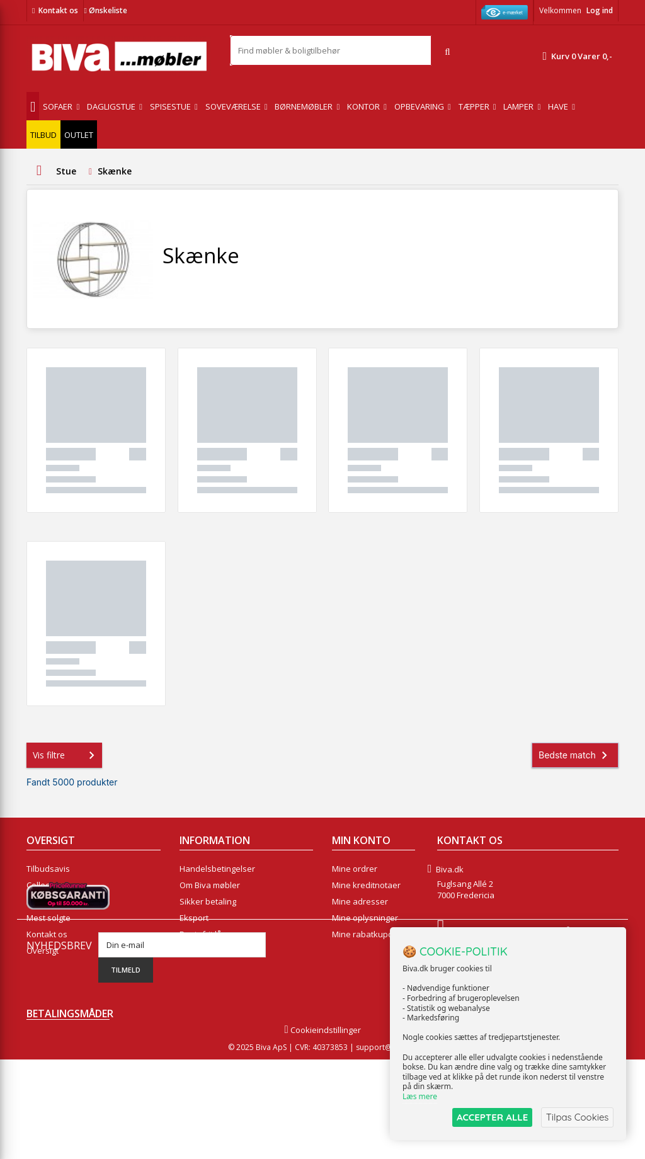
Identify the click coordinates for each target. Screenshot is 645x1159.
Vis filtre (66, 755)
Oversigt (42, 950)
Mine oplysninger (365, 917)
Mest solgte (48, 917)
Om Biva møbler (210, 885)
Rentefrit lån (203, 934)
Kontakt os (58, 10)
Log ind (599, 10)
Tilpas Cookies (576, 1117)
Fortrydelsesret (209, 950)
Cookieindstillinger (322, 1129)
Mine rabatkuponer (369, 934)
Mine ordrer (354, 868)
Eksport (194, 917)
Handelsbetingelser (217, 868)
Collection (45, 885)
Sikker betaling (208, 901)
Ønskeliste (105, 10)
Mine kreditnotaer (366, 885)
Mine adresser (360, 901)
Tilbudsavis (48, 868)
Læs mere (419, 1097)
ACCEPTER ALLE (491, 1117)
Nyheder (43, 901)
